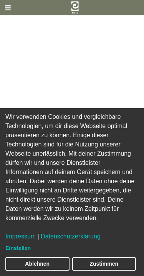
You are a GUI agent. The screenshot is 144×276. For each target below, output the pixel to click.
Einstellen (18, 248)
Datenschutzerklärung (71, 236)
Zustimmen (103, 264)
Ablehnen (37, 264)
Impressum (20, 236)
